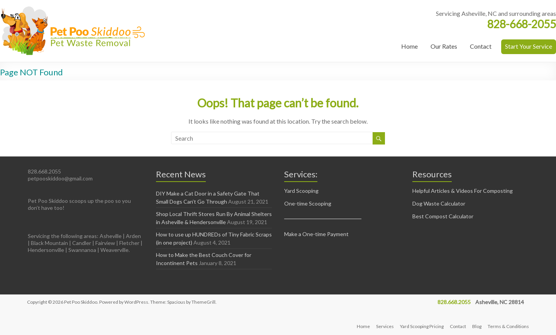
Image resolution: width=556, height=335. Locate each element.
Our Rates (444, 46)
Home (409, 46)
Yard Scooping (301, 190)
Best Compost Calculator (442, 216)
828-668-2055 (521, 24)
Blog (476, 326)
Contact (481, 46)
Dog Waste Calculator (438, 203)
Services (385, 326)
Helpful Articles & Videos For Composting (462, 190)
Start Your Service (528, 46)
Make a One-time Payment (316, 234)
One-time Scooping (307, 203)
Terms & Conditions (508, 326)
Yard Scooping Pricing (422, 326)
